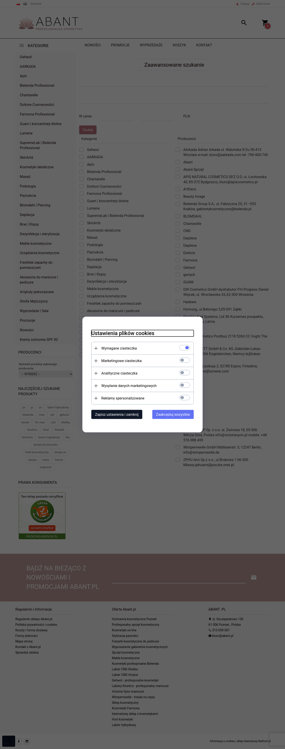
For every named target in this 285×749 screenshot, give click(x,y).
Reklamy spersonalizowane (122, 398)
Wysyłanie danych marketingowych (129, 386)
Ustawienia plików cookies (122, 333)
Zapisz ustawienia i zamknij (116, 414)
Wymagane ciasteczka (119, 348)
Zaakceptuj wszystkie (173, 414)
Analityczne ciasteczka (119, 373)
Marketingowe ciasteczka (121, 361)
